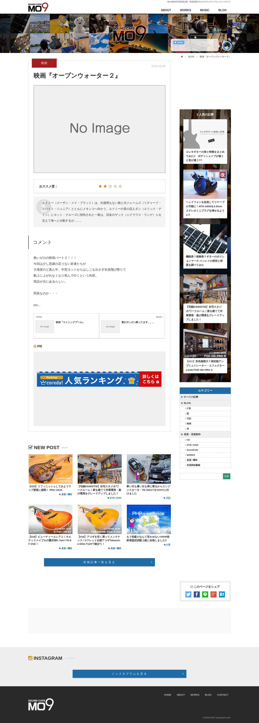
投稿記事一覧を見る (99, 562)
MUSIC (204, 10)
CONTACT (223, 694)
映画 (189, 423)
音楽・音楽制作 (192, 434)
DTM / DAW (192, 445)
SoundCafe (192, 450)
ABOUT (166, 10)
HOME (167, 694)
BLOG (222, 10)
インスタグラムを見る (129, 673)
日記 (189, 418)
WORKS (185, 10)
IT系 (189, 408)
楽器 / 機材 (192, 460)
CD (188, 440)
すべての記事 (191, 396)
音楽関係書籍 (193, 465)
